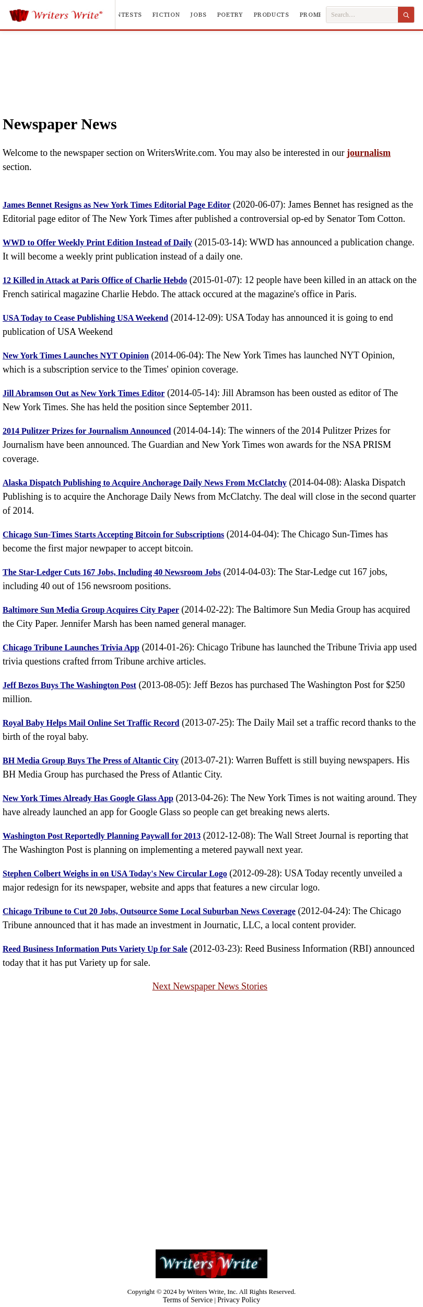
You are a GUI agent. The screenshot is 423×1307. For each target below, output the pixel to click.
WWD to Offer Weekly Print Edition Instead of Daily (97, 242)
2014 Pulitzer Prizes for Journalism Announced (87, 430)
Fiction (166, 14)
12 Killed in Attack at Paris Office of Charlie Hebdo (95, 280)
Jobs (198, 14)
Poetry (230, 14)
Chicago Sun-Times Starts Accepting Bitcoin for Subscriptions (113, 534)
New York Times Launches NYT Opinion (76, 355)
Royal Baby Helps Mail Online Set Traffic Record (91, 722)
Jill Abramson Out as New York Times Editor (83, 393)
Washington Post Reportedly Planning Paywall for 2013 (102, 835)
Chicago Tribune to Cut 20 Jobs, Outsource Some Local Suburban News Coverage (149, 911)
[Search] (406, 14)
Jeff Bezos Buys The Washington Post (69, 685)
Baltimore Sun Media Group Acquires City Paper (91, 609)
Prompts (315, 14)
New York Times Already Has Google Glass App (88, 798)
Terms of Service (188, 1300)
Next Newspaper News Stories (209, 986)
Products (271, 14)
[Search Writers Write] (362, 15)
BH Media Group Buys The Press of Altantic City (91, 760)
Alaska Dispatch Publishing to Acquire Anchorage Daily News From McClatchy (145, 482)
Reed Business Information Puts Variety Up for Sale (95, 948)
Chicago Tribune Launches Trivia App (71, 647)
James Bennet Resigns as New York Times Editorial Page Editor (117, 204)
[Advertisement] (212, 62)
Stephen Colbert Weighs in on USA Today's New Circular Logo (115, 873)
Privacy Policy (238, 1300)
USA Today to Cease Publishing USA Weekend (85, 317)
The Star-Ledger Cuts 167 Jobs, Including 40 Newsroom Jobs (112, 572)
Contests (124, 14)
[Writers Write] (61, 14)
